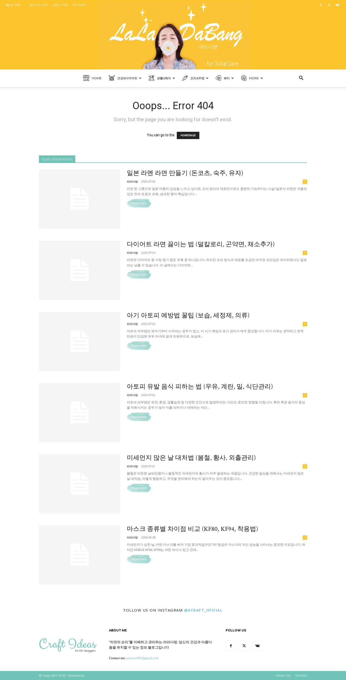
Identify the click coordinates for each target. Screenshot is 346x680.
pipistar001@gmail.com (142, 658)
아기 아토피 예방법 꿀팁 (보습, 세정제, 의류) (188, 315)
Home (92, 78)
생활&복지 (162, 78)
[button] (301, 78)
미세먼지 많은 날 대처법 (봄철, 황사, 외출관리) (191, 458)
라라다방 (132, 181)
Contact (79, 5)
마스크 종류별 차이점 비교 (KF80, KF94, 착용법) (192, 529)
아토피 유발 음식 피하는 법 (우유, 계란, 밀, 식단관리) (200, 386)
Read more (139, 203)
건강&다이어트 (125, 78)
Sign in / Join (38, 5)
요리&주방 (195, 78)
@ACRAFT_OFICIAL (203, 610)
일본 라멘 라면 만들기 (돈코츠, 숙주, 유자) (185, 173)
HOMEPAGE (188, 135)
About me (60, 5)
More (252, 78)
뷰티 (225, 78)
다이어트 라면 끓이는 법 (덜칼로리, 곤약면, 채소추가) (201, 244)
